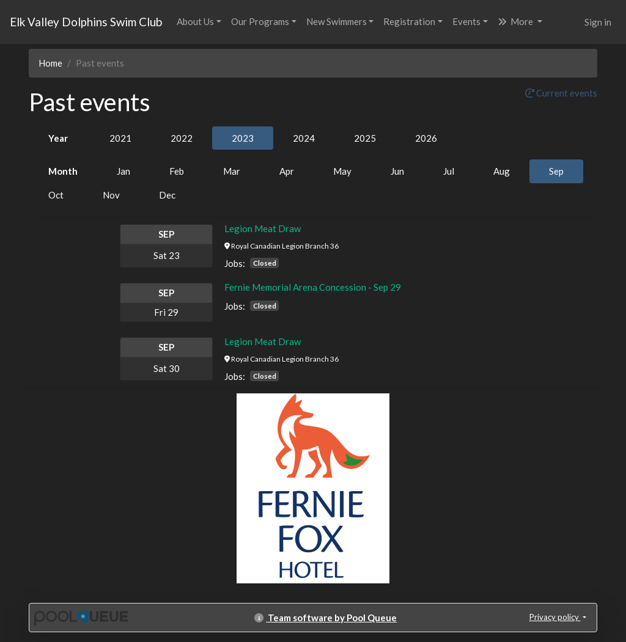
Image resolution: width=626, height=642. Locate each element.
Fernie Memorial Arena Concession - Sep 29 (312, 287)
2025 (365, 138)
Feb (176, 171)
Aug (501, 171)
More (516, 21)
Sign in (597, 21)
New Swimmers (336, 21)
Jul (448, 171)
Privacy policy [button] (555, 617)
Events (466, 21)
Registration (409, 21)
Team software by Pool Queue (325, 617)
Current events (561, 92)
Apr (286, 171)
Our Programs (260, 21)
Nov (111, 194)
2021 (120, 138)
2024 (304, 138)
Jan (123, 171)
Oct (56, 194)
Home (50, 62)
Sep (556, 171)
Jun (397, 171)
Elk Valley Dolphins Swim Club (86, 22)
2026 (426, 138)
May (342, 171)
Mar (231, 171)
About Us (195, 21)
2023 (243, 138)
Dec (167, 194)
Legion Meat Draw (262, 228)
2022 (182, 138)
